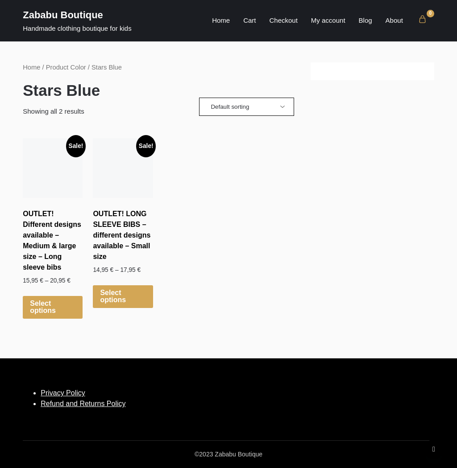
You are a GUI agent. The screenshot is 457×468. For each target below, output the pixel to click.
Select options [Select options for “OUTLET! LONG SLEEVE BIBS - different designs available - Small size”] (113, 296)
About (394, 20)
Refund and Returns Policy (83, 403)
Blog (365, 20)
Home (221, 20)
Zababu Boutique (63, 15)
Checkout (283, 20)
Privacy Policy (63, 393)
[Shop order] (246, 107)
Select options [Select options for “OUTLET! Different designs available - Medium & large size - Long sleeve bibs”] (43, 307)
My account (328, 20)
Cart (249, 20)
